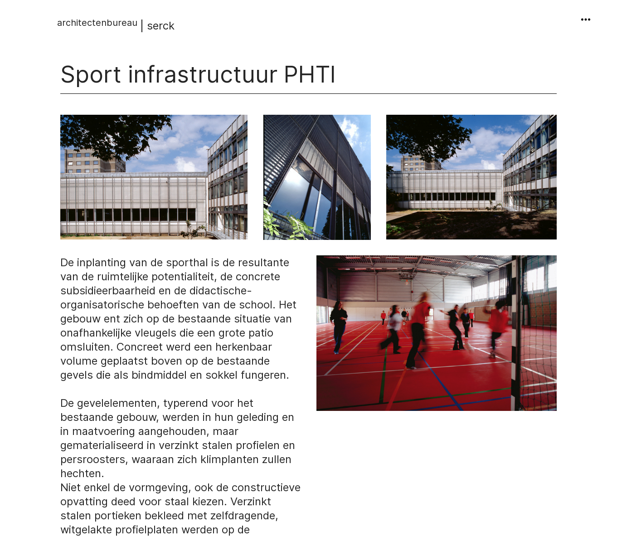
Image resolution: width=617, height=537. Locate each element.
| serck (116, 25)
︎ (585, 20)
